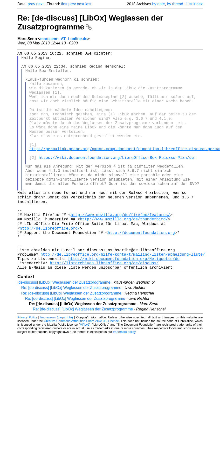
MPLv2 (84, 371)
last (88, 4)
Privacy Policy (27, 364)
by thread (175, 4)
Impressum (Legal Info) (56, 364)
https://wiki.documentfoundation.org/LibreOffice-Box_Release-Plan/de (116, 181)
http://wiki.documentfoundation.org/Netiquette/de (123, 303)
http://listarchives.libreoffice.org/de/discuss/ (104, 309)
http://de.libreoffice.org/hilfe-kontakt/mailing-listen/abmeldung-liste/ (123, 298)
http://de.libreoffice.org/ (50, 266)
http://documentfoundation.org (141, 271)
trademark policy (124, 379)
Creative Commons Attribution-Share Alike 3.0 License (81, 368)
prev (31, 4)
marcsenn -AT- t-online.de (63, 39)
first (64, 4)
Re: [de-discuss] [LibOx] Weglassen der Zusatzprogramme (90, 22)
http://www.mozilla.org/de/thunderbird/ (124, 256)
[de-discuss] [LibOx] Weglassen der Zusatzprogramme (63, 329)
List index (194, 4)
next (39, 4)
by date (158, 4)
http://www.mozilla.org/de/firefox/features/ (120, 250)
